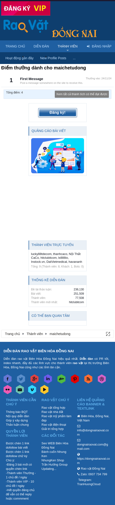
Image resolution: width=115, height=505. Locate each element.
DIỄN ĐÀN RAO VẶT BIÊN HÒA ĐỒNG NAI (39, 351)
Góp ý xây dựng (17, 420)
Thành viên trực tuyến (53, 245)
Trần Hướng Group (55, 464)
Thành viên (68, 46)
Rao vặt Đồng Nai (93, 468)
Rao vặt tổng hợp (53, 407)
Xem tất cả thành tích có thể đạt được (81, 94)
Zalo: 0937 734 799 (94, 474)
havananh (75, 261)
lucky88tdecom (41, 254)
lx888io (63, 257)
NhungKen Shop (53, 460)
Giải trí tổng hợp (53, 429)
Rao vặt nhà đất (52, 412)
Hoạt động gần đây (19, 58)
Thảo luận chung (17, 424)
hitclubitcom (48, 257)
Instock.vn (38, 261)
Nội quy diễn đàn (17, 416)
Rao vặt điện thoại (54, 424)
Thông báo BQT (17, 412)
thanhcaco (60, 254)
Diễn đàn (41, 46)
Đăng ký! (58, 112)
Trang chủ (15, 46)
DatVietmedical (57, 261)
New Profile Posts (53, 58)
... (74, 58)
